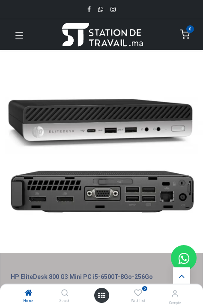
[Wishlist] (138, 293)
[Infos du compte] (175, 294)
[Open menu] (101, 295)
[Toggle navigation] (19, 35)
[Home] (28, 293)
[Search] (65, 293)
